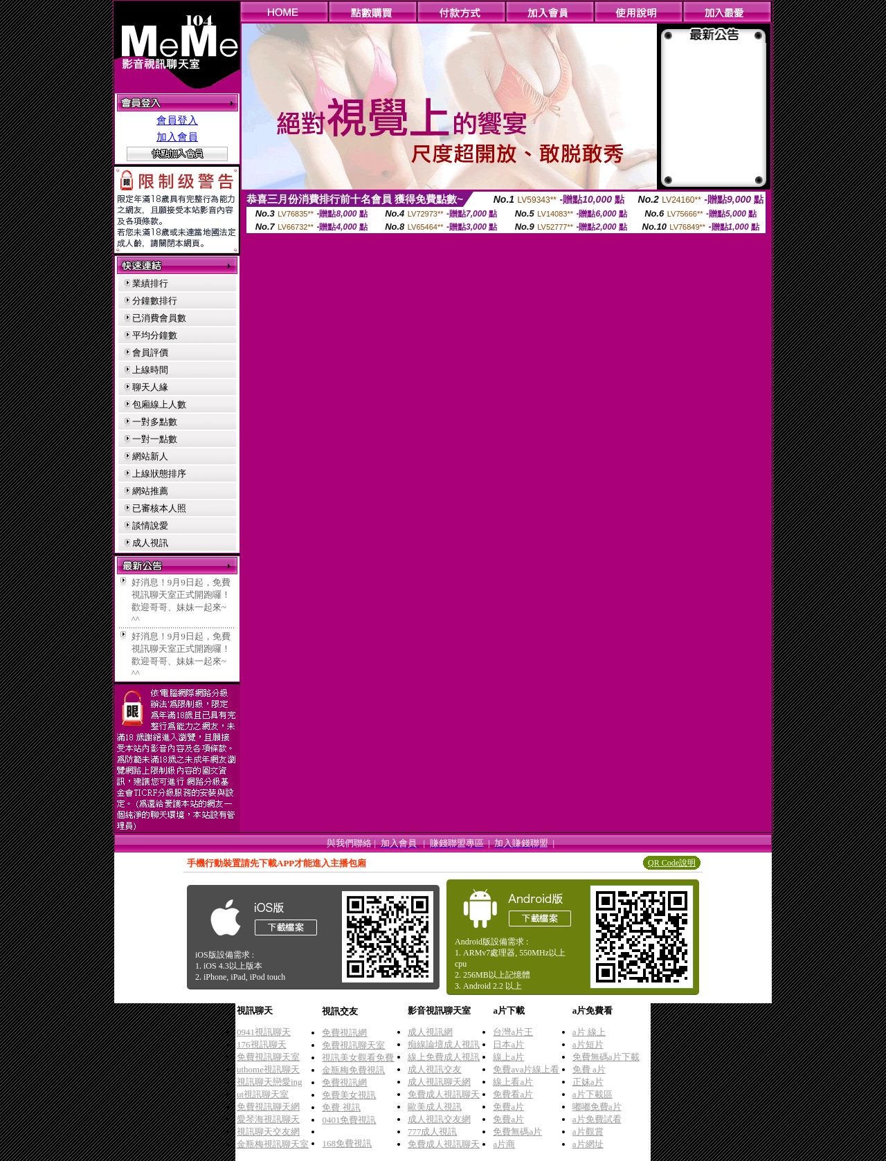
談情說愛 (150, 525)
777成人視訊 (433, 1131)
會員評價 (150, 352)
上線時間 (150, 370)
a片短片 (588, 1044)
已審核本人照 (159, 508)
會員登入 (177, 120)
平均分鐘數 (154, 335)
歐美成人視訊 (435, 1106)
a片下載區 (592, 1094)
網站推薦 (150, 491)
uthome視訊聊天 (268, 1069)
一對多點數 (154, 422)
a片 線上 (589, 1032)
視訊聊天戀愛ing (269, 1082)
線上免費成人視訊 (444, 1057)
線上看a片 (513, 1082)
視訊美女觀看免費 (358, 1057)
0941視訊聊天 (264, 1032)
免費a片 (508, 1106)
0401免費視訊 (349, 1120)
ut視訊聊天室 (263, 1094)
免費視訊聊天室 (268, 1057)
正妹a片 (588, 1082)
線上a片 (508, 1057)
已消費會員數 (159, 318)
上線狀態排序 (159, 473)
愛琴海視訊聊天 (268, 1119)
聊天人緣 (150, 387)
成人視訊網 (430, 1032)
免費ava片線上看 (526, 1069)
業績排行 (150, 283)
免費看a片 (513, 1094)
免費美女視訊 (349, 1095)
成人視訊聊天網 (439, 1082)
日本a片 (508, 1044)
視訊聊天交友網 (268, 1131)
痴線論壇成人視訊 (444, 1044)
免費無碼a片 (517, 1131)
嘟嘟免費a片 (597, 1106)
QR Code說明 (672, 863)
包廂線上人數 (159, 404)
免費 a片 (589, 1069)
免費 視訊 (341, 1107)
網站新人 (150, 456)
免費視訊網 (344, 1032)
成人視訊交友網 (439, 1119)
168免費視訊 (347, 1143)
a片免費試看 (597, 1119)
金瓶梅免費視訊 (353, 1070)
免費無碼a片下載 (606, 1057)
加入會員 (177, 137)
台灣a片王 (513, 1032)
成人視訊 (150, 543)
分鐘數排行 (154, 300)
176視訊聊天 (262, 1044)
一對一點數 (154, 439)
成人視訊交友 (435, 1069)
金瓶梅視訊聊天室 (273, 1144)
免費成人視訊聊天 (444, 1094)
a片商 (504, 1144)
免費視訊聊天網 (268, 1106)
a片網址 (588, 1144)
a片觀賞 (588, 1131)
